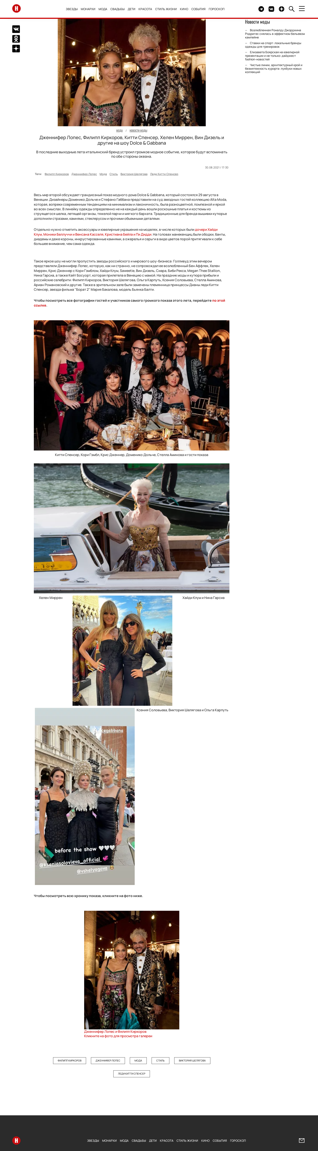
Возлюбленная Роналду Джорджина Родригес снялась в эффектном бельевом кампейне (275, 33)
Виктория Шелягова (134, 174)
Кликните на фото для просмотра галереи (118, 1036)
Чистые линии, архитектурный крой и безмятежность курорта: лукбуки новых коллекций (273, 68)
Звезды (73, 9)
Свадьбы (118, 9)
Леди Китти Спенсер (164, 174)
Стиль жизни (167, 9)
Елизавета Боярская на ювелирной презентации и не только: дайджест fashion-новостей (272, 55)
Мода (104, 9)
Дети (132, 9)
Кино (185, 9)
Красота (146, 9)
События (199, 9)
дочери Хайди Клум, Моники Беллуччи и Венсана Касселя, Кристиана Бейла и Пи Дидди (126, 231)
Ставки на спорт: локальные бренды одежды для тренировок (273, 45)
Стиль (114, 174)
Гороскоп (218, 9)
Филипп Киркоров (57, 174)
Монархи (89, 9)
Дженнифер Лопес (84, 174)
